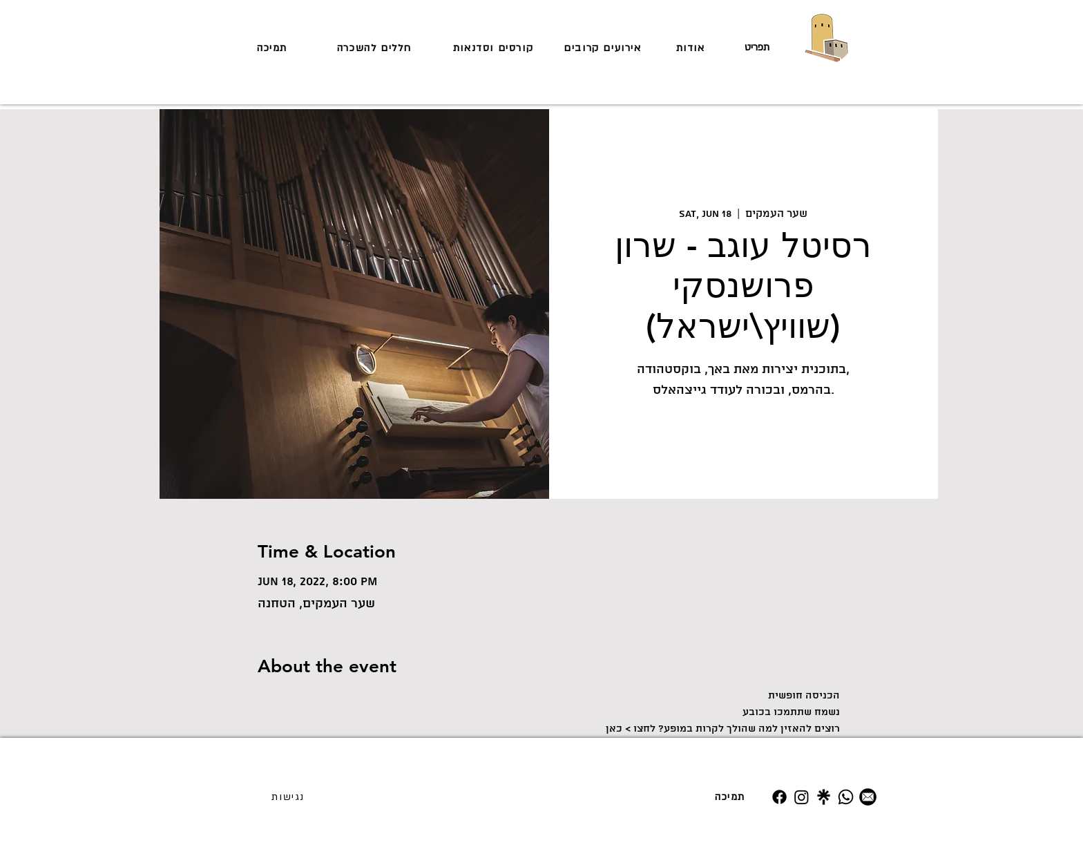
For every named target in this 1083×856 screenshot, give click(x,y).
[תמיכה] (273, 47)
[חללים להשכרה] (375, 47)
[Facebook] (779, 797)
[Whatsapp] (845, 797)
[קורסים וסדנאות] (494, 47)
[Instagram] (801, 797)
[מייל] (868, 797)
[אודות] (691, 47)
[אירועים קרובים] (604, 47)
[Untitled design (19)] (823, 797)
